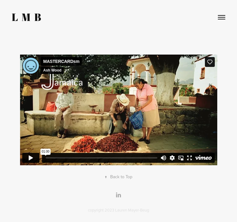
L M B (26, 17)
